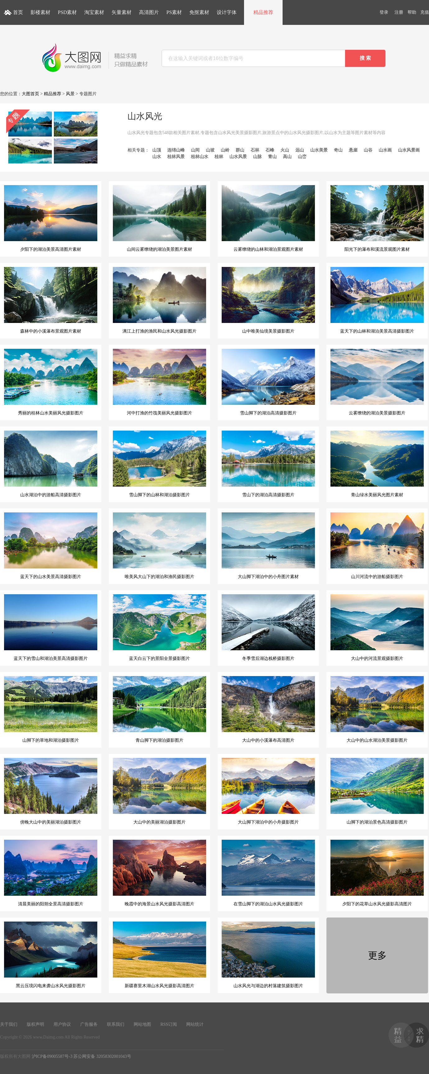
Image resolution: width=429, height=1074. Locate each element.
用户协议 (62, 1024)
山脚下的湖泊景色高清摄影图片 (377, 791)
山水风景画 (409, 150)
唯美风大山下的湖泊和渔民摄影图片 (159, 545)
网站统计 (195, 1024)
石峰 (269, 150)
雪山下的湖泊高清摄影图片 (268, 464)
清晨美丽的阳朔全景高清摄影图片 (50, 873)
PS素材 (174, 12)
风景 (70, 93)
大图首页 (30, 93)
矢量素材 (121, 12)
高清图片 (149, 12)
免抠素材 (199, 12)
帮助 (412, 12)
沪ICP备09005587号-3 (52, 1056)
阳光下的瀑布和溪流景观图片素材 (377, 218)
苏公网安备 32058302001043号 (102, 1056)
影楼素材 (40, 12)
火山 (284, 150)
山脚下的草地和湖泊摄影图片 (50, 709)
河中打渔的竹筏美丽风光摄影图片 (159, 382)
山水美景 (319, 150)
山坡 (210, 150)
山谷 (368, 150)
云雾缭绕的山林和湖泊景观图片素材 (268, 218)
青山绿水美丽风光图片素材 (377, 464)
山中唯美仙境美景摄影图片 (268, 300)
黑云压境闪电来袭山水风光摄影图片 (50, 955)
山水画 (385, 150)
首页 (18, 12)
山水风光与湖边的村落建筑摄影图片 (268, 955)
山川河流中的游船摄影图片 (377, 545)
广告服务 (89, 1024)
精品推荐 (263, 12)
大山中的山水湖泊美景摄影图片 (377, 709)
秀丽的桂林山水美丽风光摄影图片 (50, 382)
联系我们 (115, 1024)
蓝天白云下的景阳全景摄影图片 (159, 627)
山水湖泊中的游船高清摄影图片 (50, 464)
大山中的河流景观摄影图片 (377, 627)
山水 (156, 156)
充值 (424, 12)
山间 (195, 150)
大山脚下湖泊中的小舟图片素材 (268, 545)
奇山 (338, 150)
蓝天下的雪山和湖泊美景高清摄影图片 (50, 627)
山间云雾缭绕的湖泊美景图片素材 (159, 218)
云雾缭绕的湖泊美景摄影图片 (377, 382)
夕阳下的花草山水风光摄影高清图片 (377, 873)
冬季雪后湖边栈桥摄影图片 (268, 627)
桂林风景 (176, 156)
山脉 (257, 156)
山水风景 (238, 156)
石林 (255, 150)
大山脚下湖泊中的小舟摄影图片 (268, 791)
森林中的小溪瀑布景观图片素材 (50, 300)
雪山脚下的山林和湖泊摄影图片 (159, 464)
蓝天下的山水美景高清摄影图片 (50, 545)
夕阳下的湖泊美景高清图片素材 (50, 218)
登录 (384, 12)
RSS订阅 (168, 1024)
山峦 (302, 156)
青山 (272, 156)
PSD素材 (67, 12)
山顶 (156, 150)
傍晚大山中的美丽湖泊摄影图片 (50, 791)
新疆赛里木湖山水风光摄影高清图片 (159, 955)
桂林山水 (199, 156)
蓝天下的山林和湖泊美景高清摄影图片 (377, 300)
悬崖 (353, 150)
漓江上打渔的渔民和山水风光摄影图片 (159, 300)
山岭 (225, 150)
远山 (299, 150)
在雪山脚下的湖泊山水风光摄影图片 (268, 873)
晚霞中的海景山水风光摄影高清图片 (159, 873)
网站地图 (142, 1024)
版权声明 (35, 1024)
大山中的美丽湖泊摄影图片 (159, 791)
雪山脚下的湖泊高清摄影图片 (268, 382)
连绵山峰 (176, 150)
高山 (287, 156)
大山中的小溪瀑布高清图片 (268, 709)
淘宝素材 (94, 12)
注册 (398, 12)
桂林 (218, 156)
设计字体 (227, 12)
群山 (240, 150)
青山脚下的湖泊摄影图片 (159, 709)
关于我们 (8, 1024)
